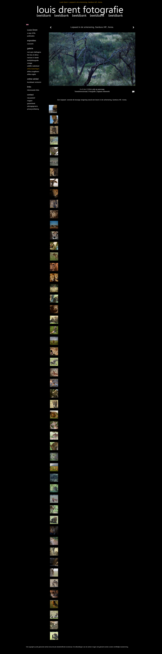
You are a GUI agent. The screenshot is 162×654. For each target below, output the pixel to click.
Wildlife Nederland (33, 66)
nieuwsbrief (31, 98)
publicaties (30, 36)
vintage (29, 63)
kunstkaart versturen (34, 82)
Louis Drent (64, 2)
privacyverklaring (33, 109)
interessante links (33, 90)
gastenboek (31, 103)
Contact (30, 95)
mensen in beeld (33, 58)
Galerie (30, 48)
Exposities (31, 40)
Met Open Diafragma (34, 52)
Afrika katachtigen (33, 69)
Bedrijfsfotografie (33, 60)
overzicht (30, 44)
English (27, 24)
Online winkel (33, 79)
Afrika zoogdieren (33, 71)
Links (29, 87)
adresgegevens (32, 106)
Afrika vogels (31, 74)
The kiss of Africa (32, 55)
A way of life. (31, 33)
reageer (29, 101)
